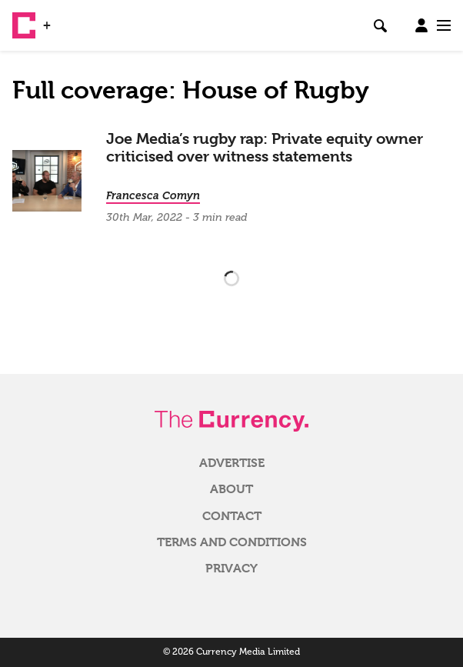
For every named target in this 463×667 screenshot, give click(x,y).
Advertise (232, 463)
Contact (231, 516)
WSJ (68, 19)
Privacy (231, 568)
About (231, 489)
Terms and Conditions (232, 542)
